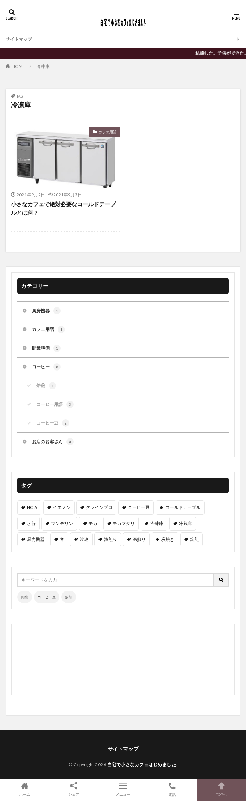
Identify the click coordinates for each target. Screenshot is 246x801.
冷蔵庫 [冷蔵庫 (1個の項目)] (185, 523)
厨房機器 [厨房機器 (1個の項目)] (35, 539)
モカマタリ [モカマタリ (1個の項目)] (124, 523)
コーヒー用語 (55, 404)
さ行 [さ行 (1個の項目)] (31, 523)
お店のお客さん (53, 441)
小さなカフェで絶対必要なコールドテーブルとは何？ (63, 208)
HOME (18, 66)
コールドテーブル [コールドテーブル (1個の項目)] (182, 507)
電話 (172, 789)
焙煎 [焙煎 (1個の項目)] (194, 539)
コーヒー (46, 367)
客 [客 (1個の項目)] (62, 539)
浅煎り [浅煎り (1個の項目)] (110, 539)
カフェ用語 (107, 132)
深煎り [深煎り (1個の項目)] (139, 539)
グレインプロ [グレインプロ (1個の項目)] (99, 507)
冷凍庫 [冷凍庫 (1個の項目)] (156, 523)
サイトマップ (19, 39)
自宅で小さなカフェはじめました (141, 764)
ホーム (24, 789)
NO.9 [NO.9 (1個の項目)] (32, 507)
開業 (24, 597)
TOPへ (221, 789)
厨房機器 (46, 310)
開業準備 (46, 348)
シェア (73, 789)
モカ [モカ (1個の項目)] (92, 523)
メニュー (123, 789)
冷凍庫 (43, 66)
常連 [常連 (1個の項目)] (84, 539)
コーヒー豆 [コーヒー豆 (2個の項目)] (139, 507)
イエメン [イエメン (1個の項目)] (61, 507)
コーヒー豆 (52, 423)
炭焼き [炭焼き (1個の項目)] (167, 539)
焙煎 (46, 385)
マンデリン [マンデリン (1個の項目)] (62, 523)
